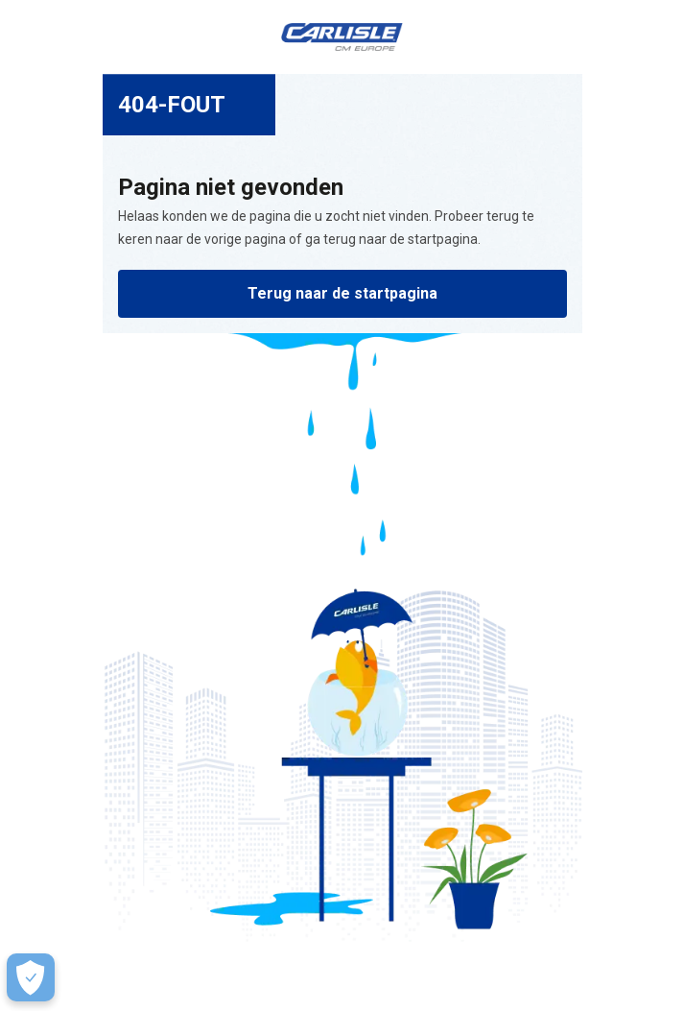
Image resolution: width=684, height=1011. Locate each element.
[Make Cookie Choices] (31, 977)
